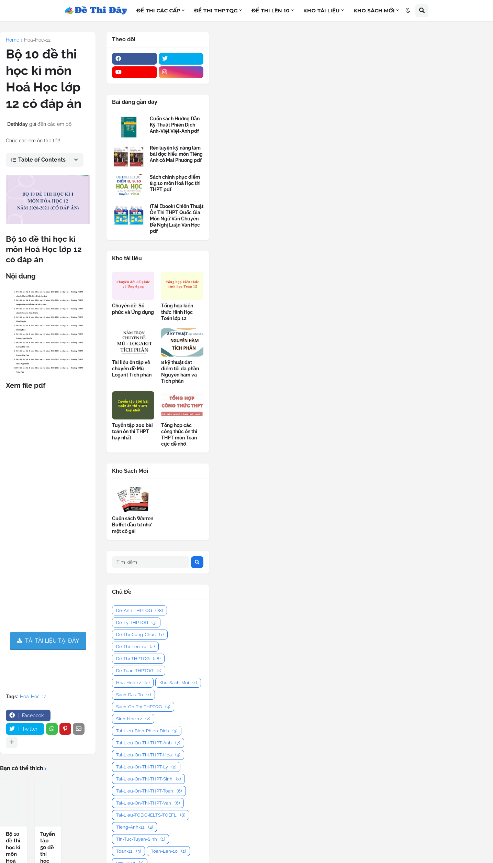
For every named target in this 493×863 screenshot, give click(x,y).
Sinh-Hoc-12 (133, 718)
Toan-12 (128, 851)
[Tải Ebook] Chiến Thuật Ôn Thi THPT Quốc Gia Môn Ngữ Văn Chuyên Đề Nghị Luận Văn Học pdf (176, 219)
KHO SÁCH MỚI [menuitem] (374, 10)
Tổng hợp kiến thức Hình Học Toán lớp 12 (177, 312)
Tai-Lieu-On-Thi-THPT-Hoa (148, 755)
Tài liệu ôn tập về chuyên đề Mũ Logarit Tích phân (132, 369)
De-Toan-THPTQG (138, 670)
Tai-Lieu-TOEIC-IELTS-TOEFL (150, 815)
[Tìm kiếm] (150, 562)
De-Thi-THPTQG (138, 658)
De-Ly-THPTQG (136, 622)
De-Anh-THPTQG (139, 610)
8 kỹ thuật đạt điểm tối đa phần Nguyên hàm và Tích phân (180, 372)
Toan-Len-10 (168, 851)
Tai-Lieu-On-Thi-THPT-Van (148, 803)
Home (12, 39)
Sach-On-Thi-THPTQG (143, 706)
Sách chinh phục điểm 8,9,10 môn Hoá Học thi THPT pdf (175, 183)
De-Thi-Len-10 (135, 646)
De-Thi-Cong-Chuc (140, 634)
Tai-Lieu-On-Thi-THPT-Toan (149, 791)
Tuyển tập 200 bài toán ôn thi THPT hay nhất (132, 431)
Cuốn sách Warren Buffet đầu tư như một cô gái (132, 525)
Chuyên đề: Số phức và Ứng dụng (133, 309)
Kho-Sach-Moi (178, 682)
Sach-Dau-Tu (133, 694)
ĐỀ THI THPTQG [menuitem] (216, 10)
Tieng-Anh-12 (134, 827)
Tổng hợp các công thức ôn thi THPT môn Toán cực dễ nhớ (179, 435)
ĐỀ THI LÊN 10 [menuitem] (270, 10)
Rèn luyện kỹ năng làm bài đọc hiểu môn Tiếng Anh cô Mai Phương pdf (176, 154)
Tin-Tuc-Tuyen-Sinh (140, 839)
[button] (407, 10)
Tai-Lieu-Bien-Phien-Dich (146, 730)
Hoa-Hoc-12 (37, 39)
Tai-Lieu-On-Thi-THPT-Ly (146, 767)
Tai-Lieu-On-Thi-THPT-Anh (148, 742)
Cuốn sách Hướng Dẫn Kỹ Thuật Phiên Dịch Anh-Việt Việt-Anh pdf (175, 125)
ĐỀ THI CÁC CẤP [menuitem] (158, 10)
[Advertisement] (351, 83)
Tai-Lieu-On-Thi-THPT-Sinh (148, 779)
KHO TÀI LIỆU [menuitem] (321, 10)
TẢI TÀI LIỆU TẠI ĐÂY (52, 640)
